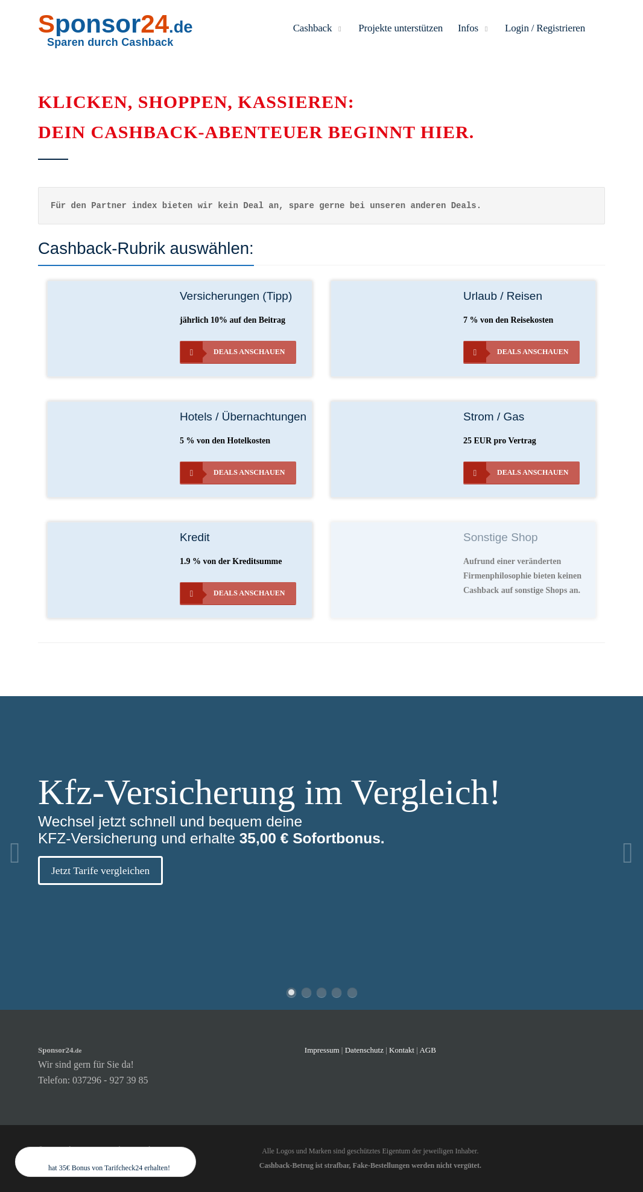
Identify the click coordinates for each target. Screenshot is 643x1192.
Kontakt (402, 1049)
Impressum (322, 1049)
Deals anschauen (232, 352)
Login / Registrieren (545, 28)
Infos (474, 28)
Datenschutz (364, 1049)
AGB (427, 1049)
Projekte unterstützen (400, 28)
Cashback (318, 28)
